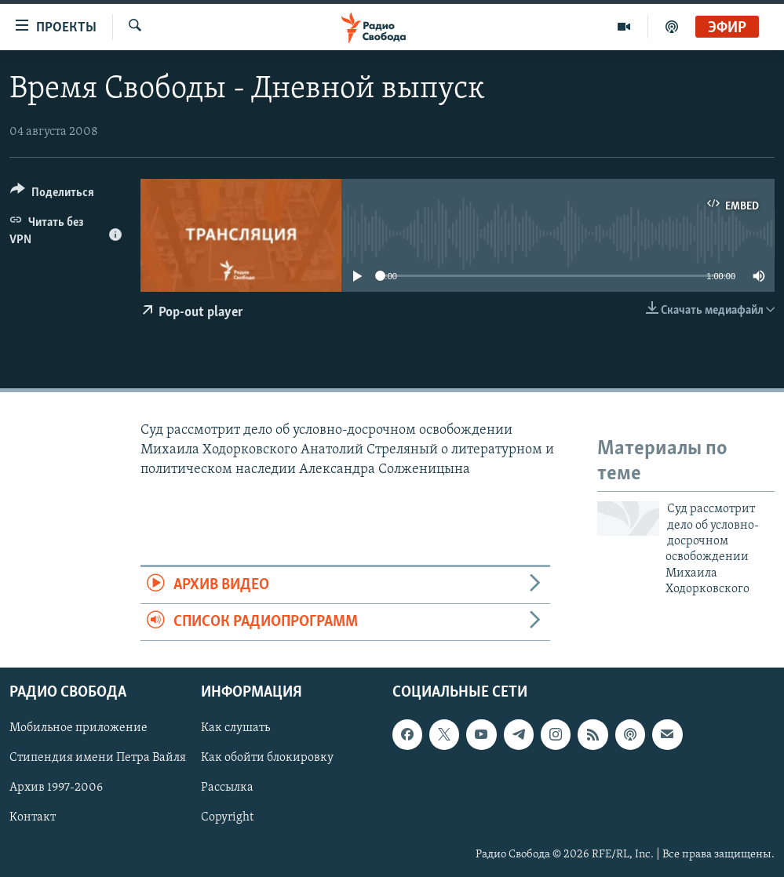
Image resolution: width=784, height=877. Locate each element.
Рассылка (227, 788)
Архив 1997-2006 (56, 788)
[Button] (52, 195)
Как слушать (235, 728)
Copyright (227, 818)
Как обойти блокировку (267, 758)
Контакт (32, 818)
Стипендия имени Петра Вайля (97, 758)
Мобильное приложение (78, 728)
